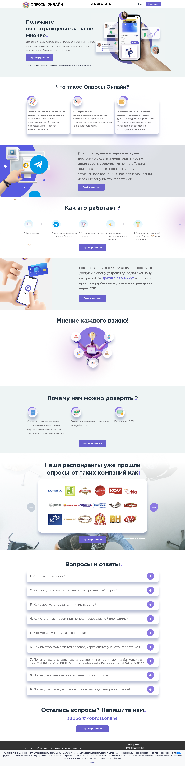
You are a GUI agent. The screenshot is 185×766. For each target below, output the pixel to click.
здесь (178, 753)
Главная (28, 748)
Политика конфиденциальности (68, 748)
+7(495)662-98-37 (101, 4)
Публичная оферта (44, 748)
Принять (93, 762)
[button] (93, 576)
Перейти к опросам (91, 187)
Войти (140, 4)
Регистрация (153, 4)
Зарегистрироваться (39, 58)
